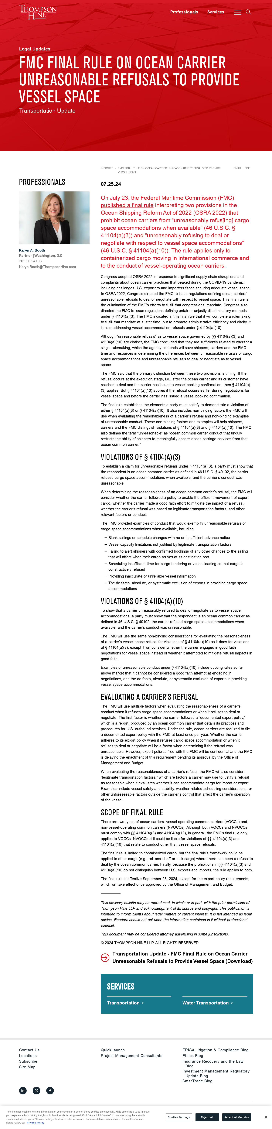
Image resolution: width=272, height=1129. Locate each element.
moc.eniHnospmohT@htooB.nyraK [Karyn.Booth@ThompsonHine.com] (47, 267)
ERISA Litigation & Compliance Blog (215, 1050)
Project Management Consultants (131, 1055)
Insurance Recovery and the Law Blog (212, 1063)
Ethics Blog (192, 1055)
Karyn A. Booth (32, 250)
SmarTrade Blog (197, 1081)
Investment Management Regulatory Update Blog (216, 1073)
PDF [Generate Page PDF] (247, 168)
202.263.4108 (30, 261)
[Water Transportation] (207, 1003)
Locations (28, 1055)
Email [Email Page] (238, 168)
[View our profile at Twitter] (36, 1090)
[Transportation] (125, 1003)
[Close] (266, 1117)
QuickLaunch (113, 1050)
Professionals (184, 12)
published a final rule (127, 205)
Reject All (207, 1117)
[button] (237, 12)
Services (215, 12)
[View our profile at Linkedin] (23, 1090)
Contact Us (29, 1050)
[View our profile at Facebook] (50, 1090)
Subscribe (28, 1061)
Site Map (27, 1067)
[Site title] (38, 12)
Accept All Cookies (236, 1117)
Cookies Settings (179, 1117)
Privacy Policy (35, 1122)
